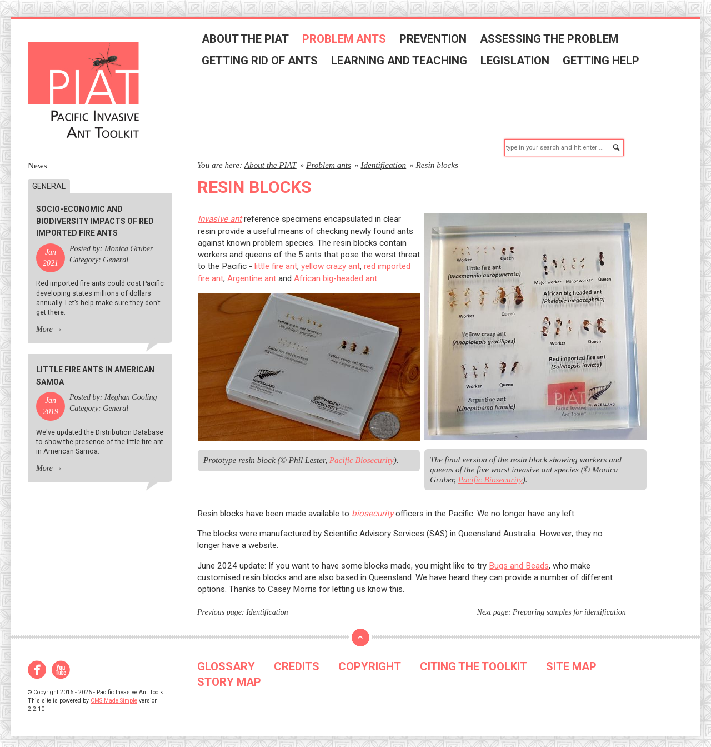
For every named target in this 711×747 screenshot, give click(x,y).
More (44, 324)
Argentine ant (251, 273)
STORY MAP (229, 676)
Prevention (436, 40)
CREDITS (296, 661)
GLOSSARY (226, 661)
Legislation (518, 62)
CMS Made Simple (114, 695)
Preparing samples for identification (569, 606)
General (49, 180)
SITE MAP (571, 661)
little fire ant (275, 261)
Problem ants (347, 40)
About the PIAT (248, 40)
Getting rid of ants (263, 62)
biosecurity (372, 508)
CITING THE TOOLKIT (473, 661)
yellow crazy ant (330, 261)
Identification (383, 159)
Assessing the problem (552, 40)
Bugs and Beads (519, 560)
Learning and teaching (402, 62)
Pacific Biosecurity (361, 455)
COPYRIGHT (369, 661)
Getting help (604, 62)
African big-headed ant (335, 273)
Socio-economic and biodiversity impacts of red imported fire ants (95, 216)
